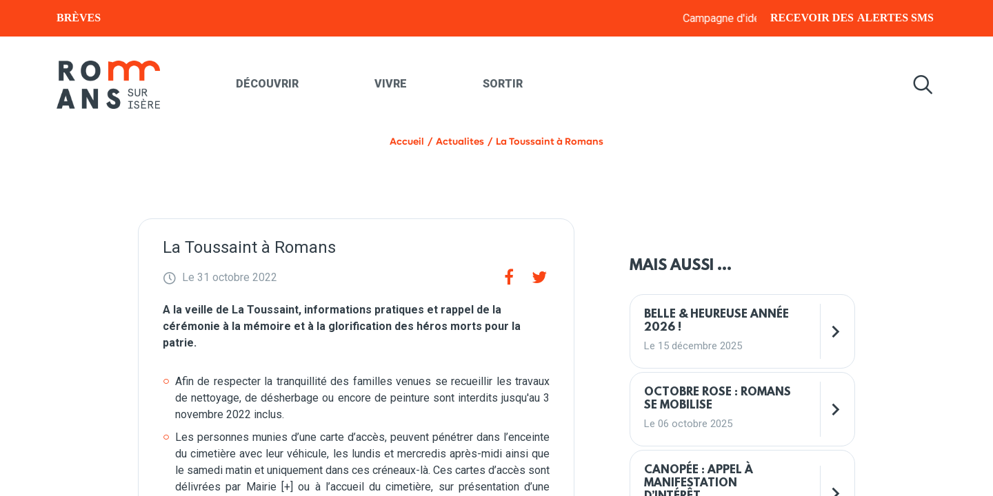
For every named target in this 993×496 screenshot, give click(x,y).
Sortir (503, 83)
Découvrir (267, 83)
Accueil (407, 141)
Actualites (460, 141)
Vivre (390, 83)
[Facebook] (509, 277)
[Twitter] (539, 277)
